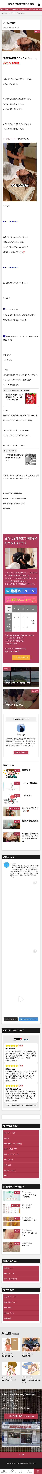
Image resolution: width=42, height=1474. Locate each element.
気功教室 (8, 1165)
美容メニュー (10, 1273)
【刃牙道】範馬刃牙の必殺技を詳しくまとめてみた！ (15, 457)
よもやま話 (9, 1159)
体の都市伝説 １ (7, 1356)
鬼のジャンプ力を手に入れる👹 (30, 809)
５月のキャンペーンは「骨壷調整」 (29, 1196)
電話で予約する (23, 657)
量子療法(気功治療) (12, 1279)
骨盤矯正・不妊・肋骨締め (14, 1143)
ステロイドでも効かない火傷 (30, 1234)
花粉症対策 (26, 770)
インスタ (6, 139)
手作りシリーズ (10, 1170)
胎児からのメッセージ (9, 1380)
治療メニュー (10, 1268)
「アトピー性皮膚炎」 (30, 783)
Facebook (14, 139)
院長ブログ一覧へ (20, 752)
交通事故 (8, 1307)
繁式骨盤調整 (26, 1356)
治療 (12, 13)
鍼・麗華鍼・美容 (11, 1149)
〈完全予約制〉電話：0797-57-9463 (21, 1416)
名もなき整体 (21, 13)
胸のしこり (25, 1245)
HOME (6, 13)
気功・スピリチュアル (12, 1154)
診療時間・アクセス (12, 1297)
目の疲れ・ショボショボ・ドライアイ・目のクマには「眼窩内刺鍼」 (30, 837)
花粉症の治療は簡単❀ (30, 821)
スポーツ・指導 (15, 808)
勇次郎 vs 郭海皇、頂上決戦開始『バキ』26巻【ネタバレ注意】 (14, 397)
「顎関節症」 (27, 795)
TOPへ (38, 1471)
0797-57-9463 (14, 651)
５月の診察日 (26, 1207)
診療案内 (21, 1471)
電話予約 (29, 1471)
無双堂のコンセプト (12, 1302)
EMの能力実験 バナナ (29, 1220)
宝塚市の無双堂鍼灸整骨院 (21, 4)
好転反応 (8, 1318)
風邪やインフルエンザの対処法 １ (31, 1381)
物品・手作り (10, 1313)
